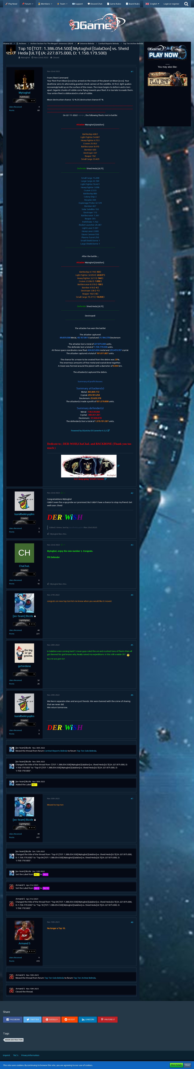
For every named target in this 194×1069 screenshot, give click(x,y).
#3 (132, 545)
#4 (132, 595)
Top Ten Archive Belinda (84, 978)
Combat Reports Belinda (55, 751)
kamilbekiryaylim (76, 527)
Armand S (20, 885)
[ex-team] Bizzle (23, 748)
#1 (132, 71)
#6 (132, 695)
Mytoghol (25, 57)
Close (187, 1065)
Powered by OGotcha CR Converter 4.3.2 (89, 431)
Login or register (171, 4)
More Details (176, 1065)
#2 (132, 493)
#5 (132, 645)
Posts (11, 110)
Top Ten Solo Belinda (86, 751)
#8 (132, 922)
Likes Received (15, 107)
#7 (132, 798)
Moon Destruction (14, 1040)
